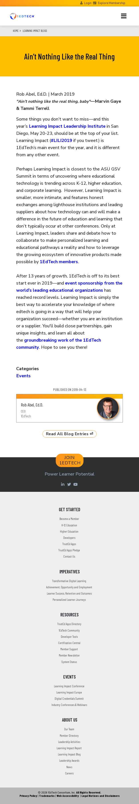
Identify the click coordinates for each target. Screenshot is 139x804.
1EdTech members (59, 262)
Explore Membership (111, 3)
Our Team (69, 729)
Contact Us (69, 556)
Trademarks (47, 796)
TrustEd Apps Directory (69, 624)
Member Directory (69, 735)
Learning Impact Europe (69, 692)
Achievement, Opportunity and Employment (69, 587)
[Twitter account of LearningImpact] (69, 484)
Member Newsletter (69, 655)
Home (16, 31)
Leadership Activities (69, 742)
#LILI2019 (61, 140)
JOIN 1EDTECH (70, 460)
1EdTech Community (69, 630)
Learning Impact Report (69, 748)
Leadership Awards (69, 760)
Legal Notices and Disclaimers (100, 796)
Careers (69, 773)
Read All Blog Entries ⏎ (69, 434)
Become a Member (69, 519)
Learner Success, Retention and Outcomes (69, 593)
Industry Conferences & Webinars (69, 705)
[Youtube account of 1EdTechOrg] (76, 484)
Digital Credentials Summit (69, 698)
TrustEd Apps (69, 544)
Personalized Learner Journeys (69, 599)
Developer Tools (69, 636)
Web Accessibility (68, 796)
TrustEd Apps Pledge (69, 550)
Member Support (69, 649)
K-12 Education (69, 525)
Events (23, 376)
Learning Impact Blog (69, 754)
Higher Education (69, 531)
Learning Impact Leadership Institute (67, 126)
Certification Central (69, 643)
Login (87, 3)
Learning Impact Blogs (35, 31)
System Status (69, 662)
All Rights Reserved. (88, 792)
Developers (69, 537)
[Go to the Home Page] (22, 16)
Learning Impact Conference (69, 686)
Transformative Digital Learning (69, 581)
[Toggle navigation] (123, 16)
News (69, 767)
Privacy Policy (28, 796)
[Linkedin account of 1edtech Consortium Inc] (63, 484)
